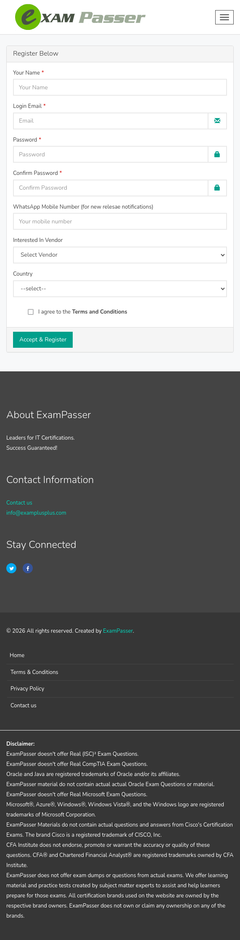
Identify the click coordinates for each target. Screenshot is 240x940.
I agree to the (82, 312)
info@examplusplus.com (36, 513)
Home (17, 655)
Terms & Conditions (34, 672)
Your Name (26, 73)
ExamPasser (118, 631)
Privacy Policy (27, 689)
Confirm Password (35, 173)
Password (25, 140)
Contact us (19, 503)
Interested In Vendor (38, 240)
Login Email (27, 106)
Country (22, 274)
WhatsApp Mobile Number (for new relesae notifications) (83, 207)
